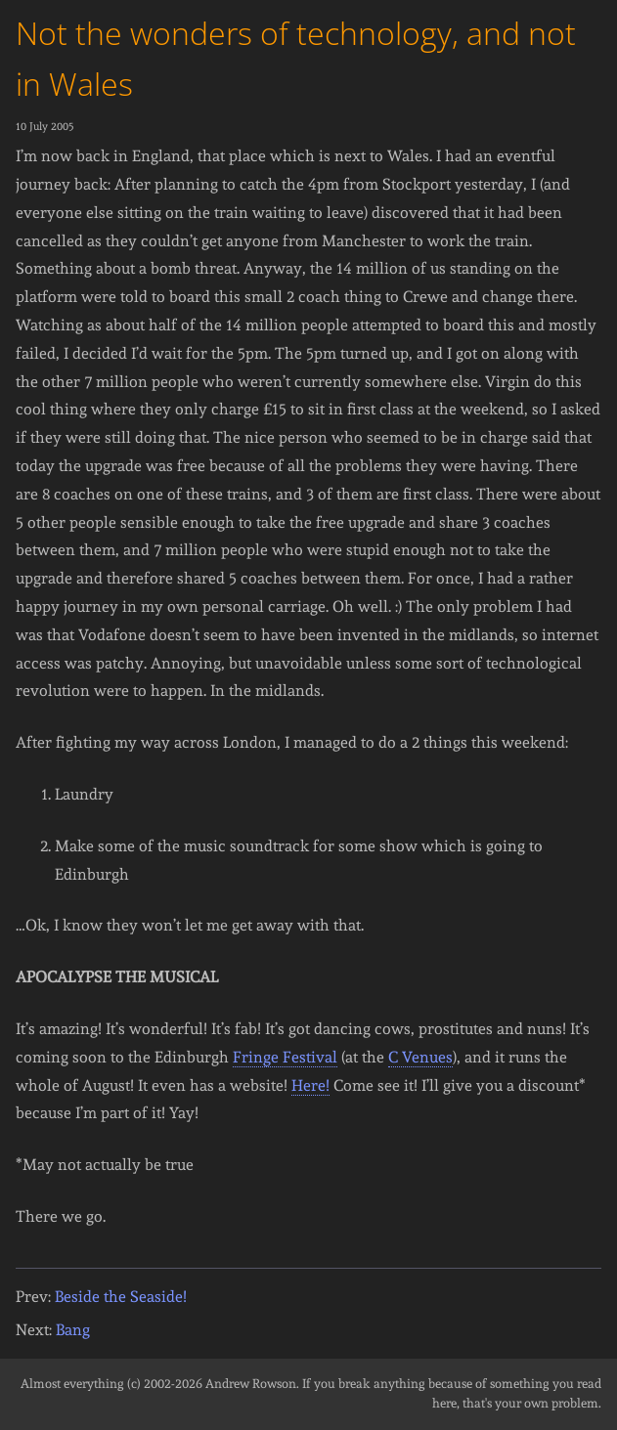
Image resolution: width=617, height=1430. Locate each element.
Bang (73, 1330)
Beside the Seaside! (121, 1296)
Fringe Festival (285, 1057)
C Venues (420, 1057)
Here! (310, 1085)
